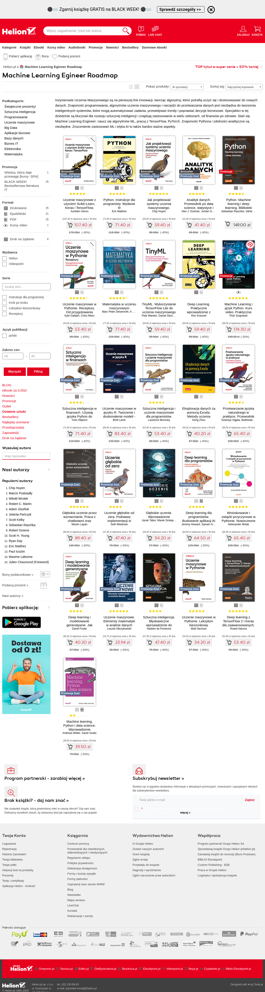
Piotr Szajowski (238, 315)
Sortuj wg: (217, 86)
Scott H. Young (19, 535)
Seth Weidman (119, 524)
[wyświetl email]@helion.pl (81, 988)
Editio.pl (84, 968)
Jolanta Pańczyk (20, 514)
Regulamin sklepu (78, 857)
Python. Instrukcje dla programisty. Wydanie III (119, 204)
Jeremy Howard (191, 524)
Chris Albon (87, 315)
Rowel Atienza (238, 628)
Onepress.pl (46, 968)
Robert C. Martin (20, 504)
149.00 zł (241, 225)
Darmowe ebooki (154, 47)
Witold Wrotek (18, 498)
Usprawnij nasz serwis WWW (86, 884)
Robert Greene (19, 530)
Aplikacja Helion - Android (18, 886)
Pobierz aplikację (20, 56)
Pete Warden (149, 315)
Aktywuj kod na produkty (17, 870)
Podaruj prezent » (15, 585)
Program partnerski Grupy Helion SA (221, 843)
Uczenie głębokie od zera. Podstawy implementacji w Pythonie (119, 519)
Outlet (6, 406)
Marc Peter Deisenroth (115, 311)
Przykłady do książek (145, 864)
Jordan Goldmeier (211, 211)
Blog (70, 889)
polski (9, 336)
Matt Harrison (199, 628)
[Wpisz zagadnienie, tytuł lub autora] (82, 30)
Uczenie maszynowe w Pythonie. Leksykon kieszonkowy (199, 621)
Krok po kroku (15, 303)
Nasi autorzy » (12, 596)
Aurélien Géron (80, 211)
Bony (45, 56)
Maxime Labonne (20, 557)
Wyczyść (14, 371)
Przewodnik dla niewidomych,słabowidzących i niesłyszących (87, 850)
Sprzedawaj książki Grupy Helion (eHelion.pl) (226, 849)
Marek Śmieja (165, 520)
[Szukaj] (126, 30)
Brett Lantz (119, 420)
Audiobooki (76, 47)
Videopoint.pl (174, 968)
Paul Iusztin (17, 551)
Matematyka (13, 154)
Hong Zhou (198, 420)
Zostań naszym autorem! (148, 849)
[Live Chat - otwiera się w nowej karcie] (155, 31)
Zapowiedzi (10, 433)
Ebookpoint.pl (152, 968)
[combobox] (187, 87)
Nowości (112, 47)
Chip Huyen (17, 488)
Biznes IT (11, 143)
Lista (131, 86)
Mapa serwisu (76, 900)
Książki (25, 47)
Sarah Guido (89, 733)
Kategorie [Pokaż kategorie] (9, 47)
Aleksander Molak (238, 524)
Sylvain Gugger (211, 524)
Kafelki (137, 86)
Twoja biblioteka (12, 859)
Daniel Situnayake (169, 315)
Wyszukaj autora (16, 448)
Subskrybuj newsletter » (158, 778)
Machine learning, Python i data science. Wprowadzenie (79, 725)
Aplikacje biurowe (17, 133)
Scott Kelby (17, 519)
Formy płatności (77, 879)
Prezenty (7, 875)
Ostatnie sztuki (14, 411)
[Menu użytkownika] (243, 31)
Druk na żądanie (29, 239)
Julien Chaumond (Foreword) (29, 562)
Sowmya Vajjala (230, 420)
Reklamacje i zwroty (80, 916)
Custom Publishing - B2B (214, 864)
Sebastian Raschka (22, 525)
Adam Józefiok (19, 509)
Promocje (96, 47)
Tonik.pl (258, 984)
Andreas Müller (71, 733)
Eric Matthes (17, 546)
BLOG (6, 385)
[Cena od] (12, 356)
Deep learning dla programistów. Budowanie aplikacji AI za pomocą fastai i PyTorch (198, 521)
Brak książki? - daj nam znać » (36, 800)
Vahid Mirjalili (253, 211)
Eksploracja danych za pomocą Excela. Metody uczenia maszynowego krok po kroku (198, 416)
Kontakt (72, 910)
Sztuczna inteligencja (20, 112)
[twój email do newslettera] (187, 799)
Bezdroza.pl (129, 968)
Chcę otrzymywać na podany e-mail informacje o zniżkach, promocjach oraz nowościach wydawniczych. (181, 810)
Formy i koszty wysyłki (81, 873)
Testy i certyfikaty (13, 880)
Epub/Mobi (29, 214)
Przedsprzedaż (13, 427)
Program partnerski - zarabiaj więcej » (44, 778)
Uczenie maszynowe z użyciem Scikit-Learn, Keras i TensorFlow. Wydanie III (79, 206)
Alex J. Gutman (191, 211)
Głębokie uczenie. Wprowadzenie (159, 515)
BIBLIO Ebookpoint (210, 859)
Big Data (10, 127)
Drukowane (29, 208)
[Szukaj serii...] (26, 286)
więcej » (185, 812)
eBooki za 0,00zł (14, 390)
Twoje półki (9, 864)
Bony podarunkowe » (17, 574)
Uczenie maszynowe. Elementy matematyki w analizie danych (119, 621)
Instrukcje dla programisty (23, 297)
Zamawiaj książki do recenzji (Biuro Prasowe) (227, 854)
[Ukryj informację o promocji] (211, 9)
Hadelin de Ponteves (159, 628)
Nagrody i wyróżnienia (146, 870)
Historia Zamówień (14, 854)
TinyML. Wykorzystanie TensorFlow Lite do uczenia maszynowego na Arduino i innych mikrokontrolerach (159, 312)
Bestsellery (130, 47)
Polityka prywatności (80, 863)
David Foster (79, 628)
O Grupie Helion (142, 843)
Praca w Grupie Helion (212, 870)
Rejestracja (9, 849)
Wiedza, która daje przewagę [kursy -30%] (26, 174)
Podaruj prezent (69, 56)
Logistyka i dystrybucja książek (217, 875)
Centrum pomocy (78, 843)
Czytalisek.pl (212, 968)
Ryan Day (15, 541)
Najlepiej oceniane (15, 422)
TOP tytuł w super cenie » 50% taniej (226, 67)
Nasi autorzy (16, 470)
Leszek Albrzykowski (119, 628)
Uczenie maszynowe (19, 122)
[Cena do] (40, 356)
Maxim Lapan (79, 524)
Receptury (12, 314)
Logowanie (9, 843)
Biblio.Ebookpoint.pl (238, 968)
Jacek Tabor (149, 520)
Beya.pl (193, 968)
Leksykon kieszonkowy (21, 308)
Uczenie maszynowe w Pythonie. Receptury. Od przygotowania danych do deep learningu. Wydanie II (80, 312)
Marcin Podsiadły (20, 493)
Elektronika (12, 149)
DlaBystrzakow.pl (105, 968)
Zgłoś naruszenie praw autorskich (153, 875)
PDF (29, 219)
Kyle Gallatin (71, 315)
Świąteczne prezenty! (20, 106)
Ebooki (39, 47)
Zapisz (250, 800)
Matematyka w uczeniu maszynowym (119, 306)
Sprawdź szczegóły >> (180, 9)
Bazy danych (13, 138)
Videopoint (12, 264)
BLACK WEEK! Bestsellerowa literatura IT (26, 185)
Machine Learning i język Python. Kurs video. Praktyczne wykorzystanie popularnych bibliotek (238, 312)
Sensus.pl (66, 968)
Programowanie (16, 117)
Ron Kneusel (198, 315)
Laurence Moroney (159, 420)
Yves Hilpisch (79, 420)
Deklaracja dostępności (82, 868)
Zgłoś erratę (140, 859)
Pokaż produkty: (158, 86)
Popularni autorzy (17, 481)
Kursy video (56, 47)
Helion (10, 258)
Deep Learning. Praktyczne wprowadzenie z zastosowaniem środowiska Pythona (199, 312)
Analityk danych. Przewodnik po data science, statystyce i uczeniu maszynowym (199, 206)
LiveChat (73, 905)
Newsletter (74, 894)
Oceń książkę (141, 854)
